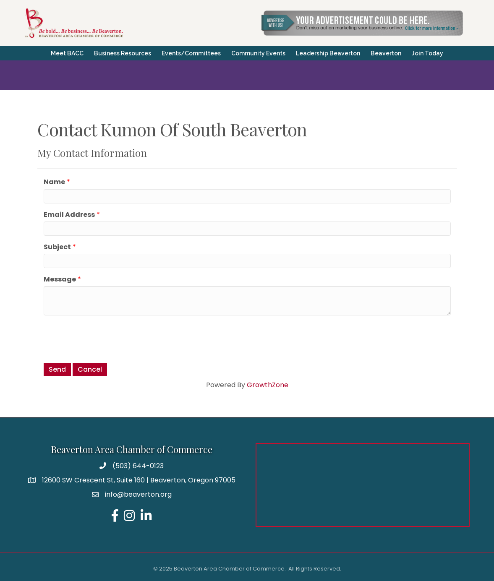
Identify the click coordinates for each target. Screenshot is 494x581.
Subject (57, 247)
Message (60, 279)
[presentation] (107, 338)
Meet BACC (67, 53)
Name (54, 182)
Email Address (69, 214)
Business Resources (122, 53)
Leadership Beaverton (328, 53)
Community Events (258, 53)
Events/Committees (191, 53)
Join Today (427, 53)
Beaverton (386, 53)
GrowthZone (267, 385)
